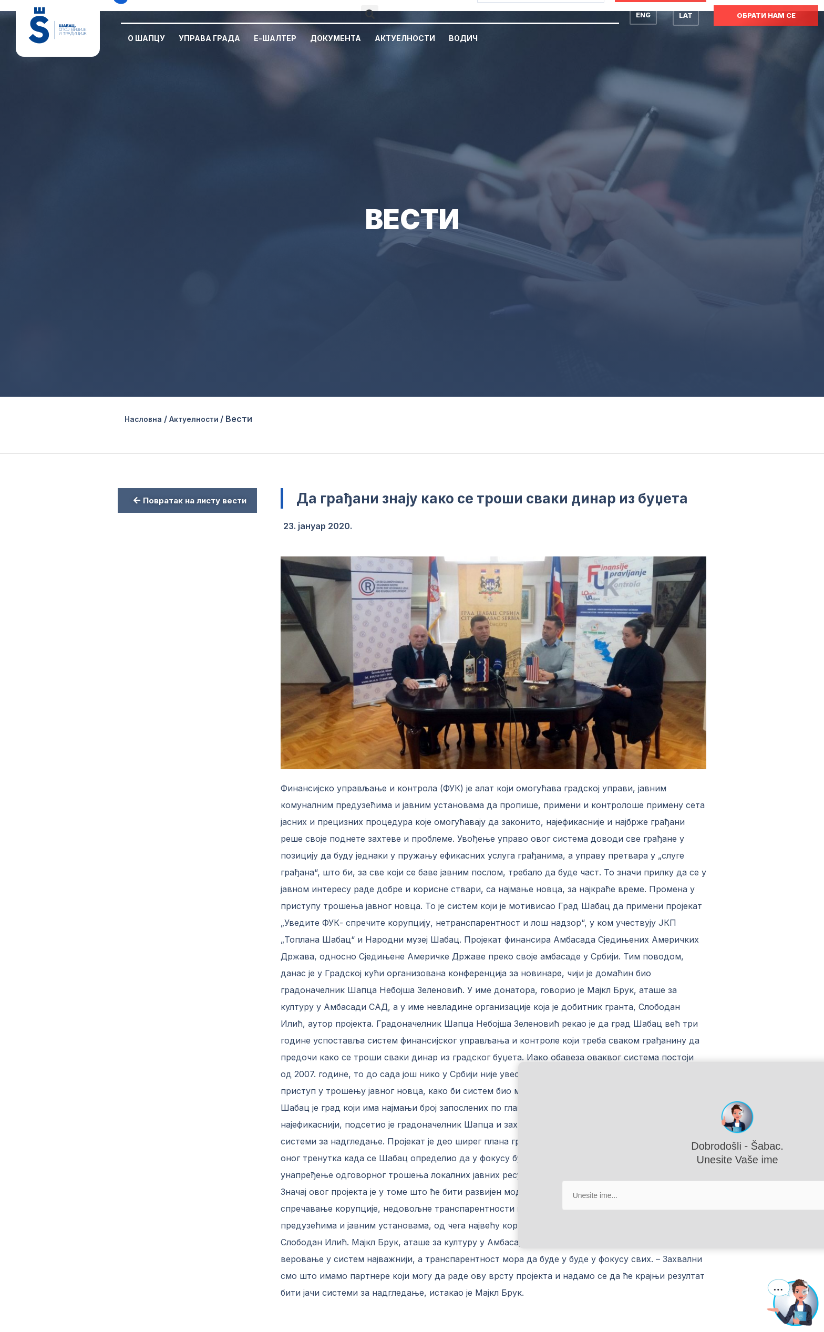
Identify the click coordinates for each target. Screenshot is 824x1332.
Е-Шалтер (275, 38)
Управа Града (209, 38)
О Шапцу (146, 38)
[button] (369, 14)
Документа (335, 38)
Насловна (146, 419)
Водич (463, 38)
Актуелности (405, 38)
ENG (643, 15)
